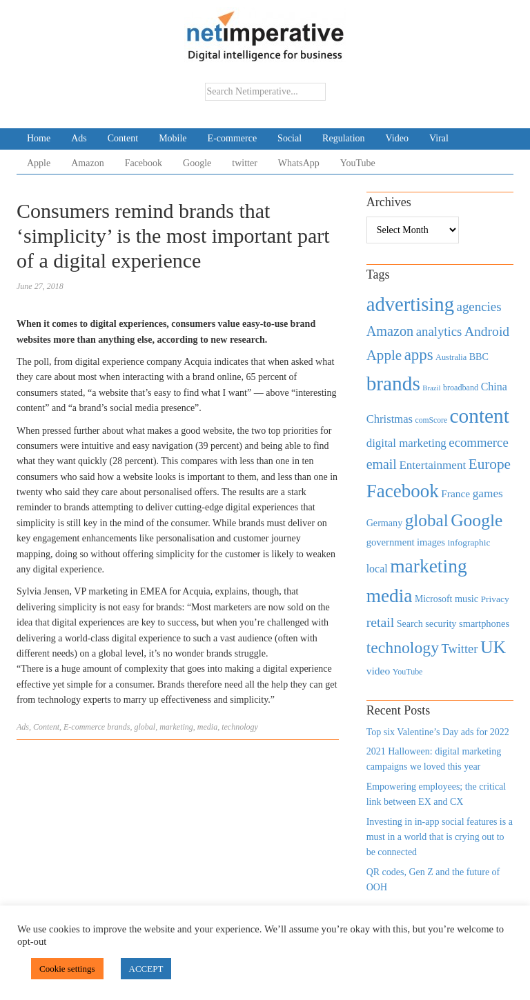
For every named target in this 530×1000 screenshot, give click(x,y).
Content (123, 138)
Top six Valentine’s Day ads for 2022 (437, 732)
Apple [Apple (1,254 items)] (384, 355)
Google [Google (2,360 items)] (476, 520)
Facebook (143, 163)
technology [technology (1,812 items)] (402, 648)
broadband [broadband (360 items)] (460, 387)
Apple (38, 163)
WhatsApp (299, 163)
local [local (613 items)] (377, 568)
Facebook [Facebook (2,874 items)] (402, 491)
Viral (439, 138)
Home (38, 138)
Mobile (172, 138)
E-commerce (232, 138)
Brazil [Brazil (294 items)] (431, 388)
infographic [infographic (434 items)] (468, 542)
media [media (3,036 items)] (389, 596)
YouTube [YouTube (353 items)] (408, 672)
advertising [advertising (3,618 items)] (410, 304)
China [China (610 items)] (494, 386)
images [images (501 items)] (431, 542)
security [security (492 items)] (440, 623)
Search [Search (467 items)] (410, 624)
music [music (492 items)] (466, 598)
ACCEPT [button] (146, 968)
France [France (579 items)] (455, 493)
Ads (79, 138)
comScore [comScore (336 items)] (431, 420)
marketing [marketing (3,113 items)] (428, 566)
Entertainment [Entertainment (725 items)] (432, 465)
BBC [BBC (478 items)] (479, 356)
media (207, 727)
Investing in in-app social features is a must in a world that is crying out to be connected (439, 837)
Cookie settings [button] (67, 968)
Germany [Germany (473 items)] (384, 522)
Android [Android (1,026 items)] (486, 331)
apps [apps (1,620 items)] (418, 354)
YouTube (357, 163)
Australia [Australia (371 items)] (451, 357)
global (145, 727)
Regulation (343, 138)
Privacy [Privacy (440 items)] (495, 599)
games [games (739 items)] (488, 493)
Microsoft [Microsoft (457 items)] (433, 599)
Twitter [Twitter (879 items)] (459, 649)
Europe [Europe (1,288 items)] (490, 464)
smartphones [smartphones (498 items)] (484, 623)
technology (240, 727)
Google (197, 163)
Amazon (87, 163)
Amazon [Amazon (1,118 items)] (390, 331)
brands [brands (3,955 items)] (393, 383)
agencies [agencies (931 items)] (479, 306)
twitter (244, 163)
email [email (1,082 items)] (381, 464)
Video (397, 138)
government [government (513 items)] (390, 542)
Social (289, 138)
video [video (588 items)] (378, 671)
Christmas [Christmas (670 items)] (389, 419)
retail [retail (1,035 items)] (380, 622)
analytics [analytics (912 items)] (439, 331)
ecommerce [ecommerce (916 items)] (478, 442)
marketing (176, 727)
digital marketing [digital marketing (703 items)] (406, 443)
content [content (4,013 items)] (479, 416)
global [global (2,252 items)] (427, 520)
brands (118, 727)
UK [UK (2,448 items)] (493, 647)
